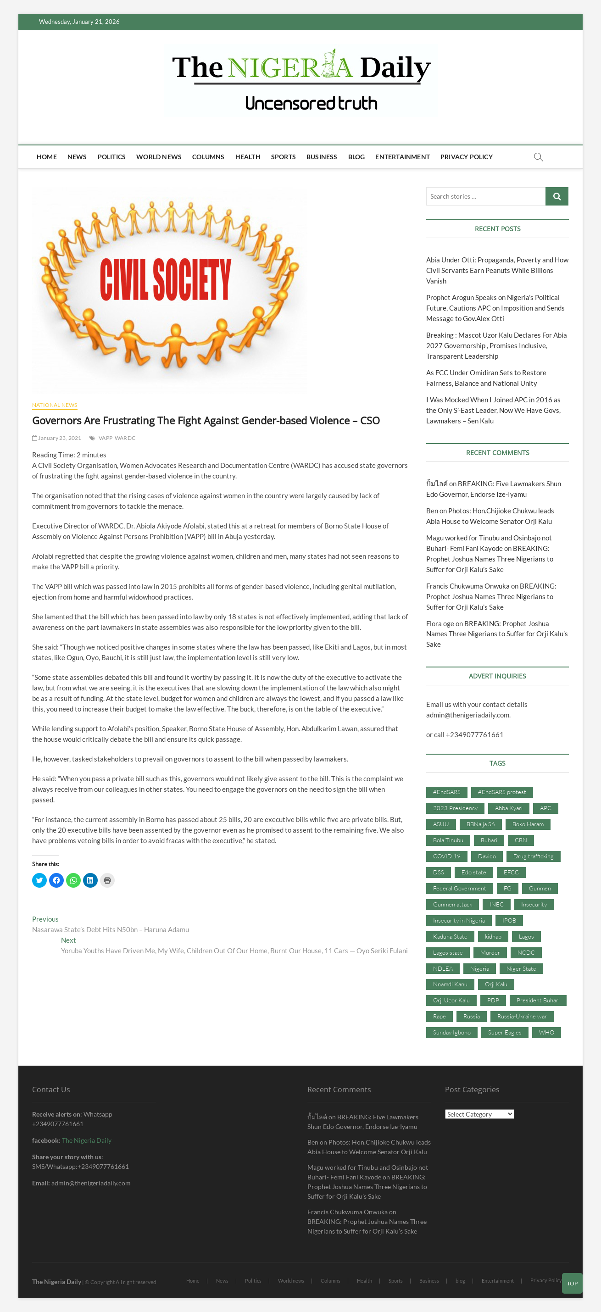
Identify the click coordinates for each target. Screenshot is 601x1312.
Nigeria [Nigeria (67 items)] (479, 968)
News (77, 157)
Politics (112, 157)
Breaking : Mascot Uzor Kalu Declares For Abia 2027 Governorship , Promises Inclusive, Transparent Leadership (496, 345)
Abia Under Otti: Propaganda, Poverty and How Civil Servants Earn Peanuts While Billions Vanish (497, 270)
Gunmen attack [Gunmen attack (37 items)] (452, 904)
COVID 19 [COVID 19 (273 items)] (447, 856)
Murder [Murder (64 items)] (490, 952)
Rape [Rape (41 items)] (439, 1016)
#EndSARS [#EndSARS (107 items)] (447, 791)
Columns (208, 157)
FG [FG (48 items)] (508, 888)
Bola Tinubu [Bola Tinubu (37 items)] (448, 840)
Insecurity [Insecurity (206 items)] (534, 904)
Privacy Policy (466, 157)
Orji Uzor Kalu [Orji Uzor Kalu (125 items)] (451, 1000)
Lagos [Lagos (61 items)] (526, 936)
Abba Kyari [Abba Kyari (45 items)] (509, 808)
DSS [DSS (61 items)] (438, 872)
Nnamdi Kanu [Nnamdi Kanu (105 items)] (450, 984)
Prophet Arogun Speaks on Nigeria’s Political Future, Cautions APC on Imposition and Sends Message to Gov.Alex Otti (495, 307)
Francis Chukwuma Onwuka (468, 586)
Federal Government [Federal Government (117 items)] (459, 888)
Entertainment (402, 157)
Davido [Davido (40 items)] (487, 856)
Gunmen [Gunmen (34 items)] (540, 888)
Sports (283, 157)
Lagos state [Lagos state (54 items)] (448, 952)
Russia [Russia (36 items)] (471, 1016)
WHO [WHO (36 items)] (546, 1032)
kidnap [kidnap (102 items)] (493, 936)
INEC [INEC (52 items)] (497, 904)
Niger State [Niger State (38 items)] (521, 968)
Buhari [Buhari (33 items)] (489, 840)
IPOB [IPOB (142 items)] (509, 920)
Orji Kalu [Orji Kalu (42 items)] (496, 984)
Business (322, 157)
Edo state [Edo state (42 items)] (474, 872)
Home (47, 157)
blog (356, 157)
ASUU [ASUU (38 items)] (441, 824)
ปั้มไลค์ (437, 483)
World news (159, 157)
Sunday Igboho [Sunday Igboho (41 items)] (452, 1032)
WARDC (125, 437)
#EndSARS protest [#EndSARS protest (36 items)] (502, 791)
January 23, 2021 (57, 437)
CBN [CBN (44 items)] (521, 840)
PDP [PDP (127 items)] (493, 1000)
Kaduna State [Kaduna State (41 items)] (450, 936)
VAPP (105, 437)
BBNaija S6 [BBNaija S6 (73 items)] (481, 824)
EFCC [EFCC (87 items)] (511, 872)
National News (55, 404)
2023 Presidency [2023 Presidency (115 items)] (455, 808)
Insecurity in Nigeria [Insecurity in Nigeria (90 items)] (459, 920)
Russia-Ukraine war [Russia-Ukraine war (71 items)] (522, 1016)
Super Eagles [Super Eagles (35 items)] (505, 1032)
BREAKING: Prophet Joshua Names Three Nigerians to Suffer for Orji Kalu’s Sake (489, 558)
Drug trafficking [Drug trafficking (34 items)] (533, 856)
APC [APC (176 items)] (545, 808)
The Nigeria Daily (86, 1140)
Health (248, 157)
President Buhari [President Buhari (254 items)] (538, 1000)
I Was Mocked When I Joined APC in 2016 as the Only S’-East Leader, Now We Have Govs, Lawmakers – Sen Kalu (493, 410)
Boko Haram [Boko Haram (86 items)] (528, 824)
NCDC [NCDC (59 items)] (526, 952)
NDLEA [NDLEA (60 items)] (443, 968)
